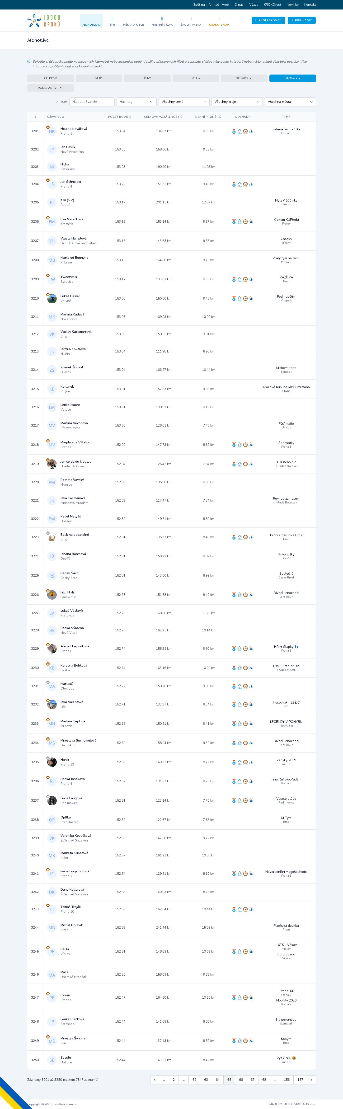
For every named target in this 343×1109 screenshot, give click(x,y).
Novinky (293, 4)
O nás (239, 4)
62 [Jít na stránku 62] (194, 1079)
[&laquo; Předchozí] (154, 1079)
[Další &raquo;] (311, 1079)
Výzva (253, 4)
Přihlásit (302, 20)
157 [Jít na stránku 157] (300, 1079)
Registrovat (268, 20)
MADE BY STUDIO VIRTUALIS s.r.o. (292, 1104)
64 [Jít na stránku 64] (218, 1079)
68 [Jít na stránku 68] (264, 1079)
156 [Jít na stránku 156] (287, 1079)
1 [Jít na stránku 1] (164, 1079)
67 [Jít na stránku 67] (252, 1079)
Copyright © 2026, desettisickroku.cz (51, 1104)
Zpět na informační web (211, 4)
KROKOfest (272, 4)
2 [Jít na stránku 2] (174, 1079)
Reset (61, 102)
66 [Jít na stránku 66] (241, 1079)
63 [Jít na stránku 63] (206, 1079)
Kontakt (310, 4)
